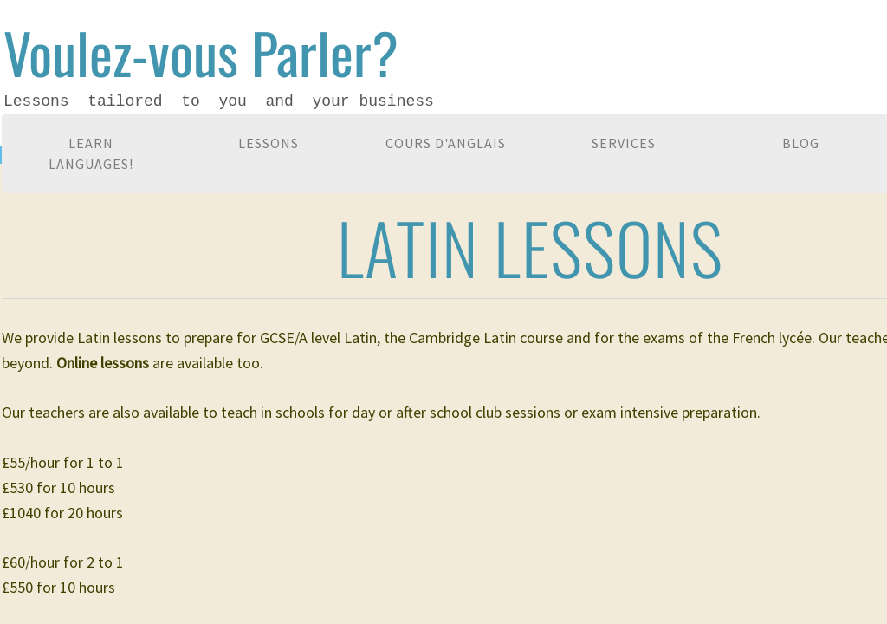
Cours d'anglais (445, 143)
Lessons (268, 143)
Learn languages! (91, 153)
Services (624, 143)
